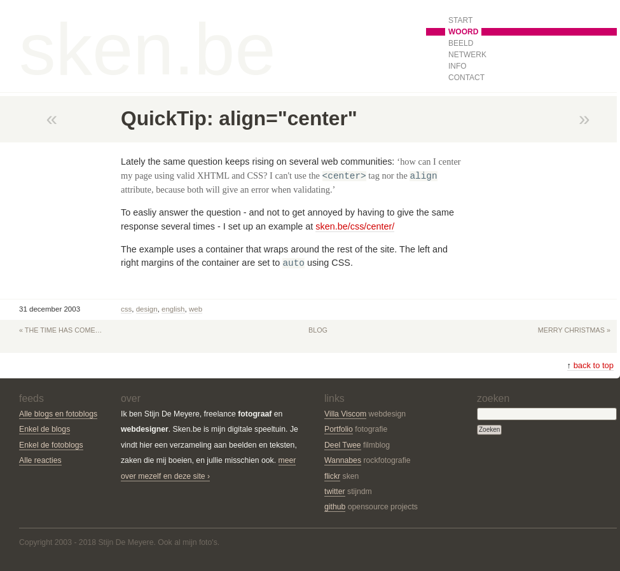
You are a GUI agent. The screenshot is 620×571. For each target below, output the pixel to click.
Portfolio (338, 429)
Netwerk (467, 54)
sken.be (147, 49)
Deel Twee (342, 445)
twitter (334, 491)
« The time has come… (60, 330)
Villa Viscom (345, 413)
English (173, 309)
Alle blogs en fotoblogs (58, 413)
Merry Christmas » (574, 330)
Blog (317, 330)
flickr (332, 476)
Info (457, 66)
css (126, 309)
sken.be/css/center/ (354, 226)
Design (147, 309)
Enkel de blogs (44, 429)
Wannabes (342, 460)
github (334, 506)
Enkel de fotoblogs (51, 445)
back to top (590, 365)
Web (195, 309)
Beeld (460, 43)
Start (460, 20)
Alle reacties (40, 460)
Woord (463, 31)
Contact (466, 77)
